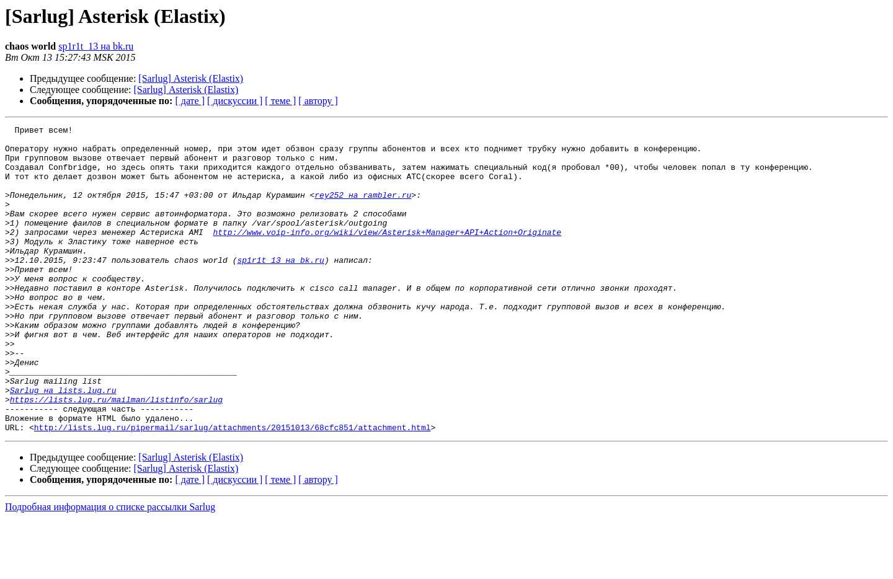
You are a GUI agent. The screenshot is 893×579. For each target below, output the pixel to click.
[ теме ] (280, 100)
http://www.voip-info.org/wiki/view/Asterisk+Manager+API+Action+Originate (387, 254)
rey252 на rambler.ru (362, 209)
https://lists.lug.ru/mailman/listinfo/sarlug (116, 455)
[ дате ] (190, 100)
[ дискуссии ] (234, 100)
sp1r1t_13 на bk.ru (95, 46)
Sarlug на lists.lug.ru (63, 443)
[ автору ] (317, 100)
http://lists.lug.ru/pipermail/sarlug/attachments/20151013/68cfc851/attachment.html (232, 488)
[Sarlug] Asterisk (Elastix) (190, 78)
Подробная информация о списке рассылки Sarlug (110, 568)
